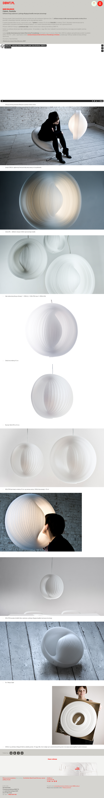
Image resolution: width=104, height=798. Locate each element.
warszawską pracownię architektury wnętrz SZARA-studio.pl (66, 786)
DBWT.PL (9, 3)
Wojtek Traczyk (33, 778)
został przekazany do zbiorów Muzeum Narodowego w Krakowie (43, 35)
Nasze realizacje (52, 759)
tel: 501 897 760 (50, 779)
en (94, 3)
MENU (100, 3)
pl (94, 4)
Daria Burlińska (26, 778)
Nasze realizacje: (8, 9)
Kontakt (8, 779)
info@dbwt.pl (49, 778)
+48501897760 (12, 794)
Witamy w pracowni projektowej (9, 778)
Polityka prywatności (66, 787)
